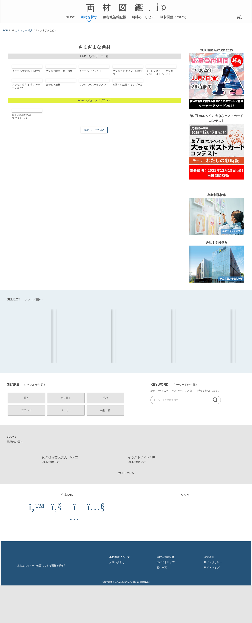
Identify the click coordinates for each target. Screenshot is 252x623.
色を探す (66, 435)
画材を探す (89, 17)
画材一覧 (105, 448)
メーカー (66, 448)
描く (26, 435)
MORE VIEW (126, 602)
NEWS (70, 17)
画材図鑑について (173, 17)
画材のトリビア (143, 17)
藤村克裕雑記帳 (114, 17)
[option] (216, 254)
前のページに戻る (94, 248)
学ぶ (105, 435)
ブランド (26, 448)
